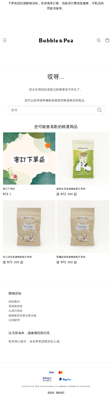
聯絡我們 (60, 392)
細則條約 (14, 301)
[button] (5, 40)
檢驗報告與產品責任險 (23, 315)
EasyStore (85, 386)
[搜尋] (100, 110)
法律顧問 (14, 320)
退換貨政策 (16, 306)
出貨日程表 (16, 310)
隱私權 (51, 392)
